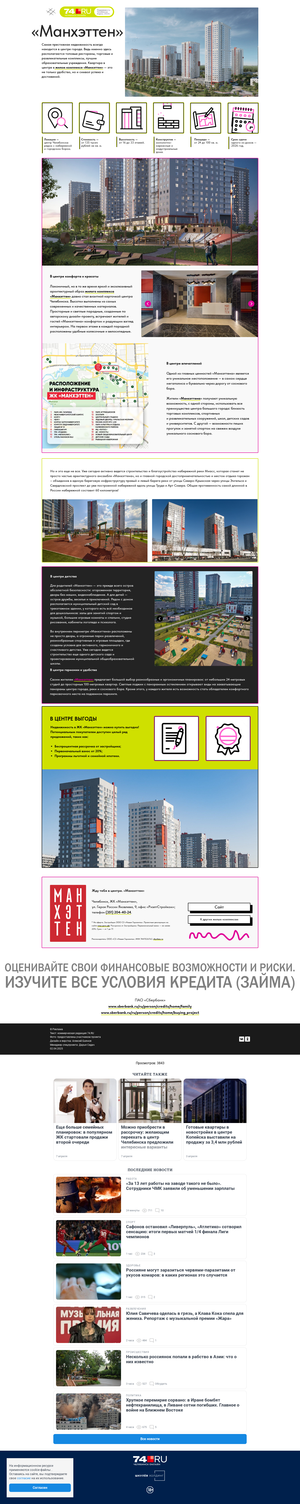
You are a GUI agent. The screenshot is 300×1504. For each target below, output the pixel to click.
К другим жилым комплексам (219, 919)
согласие (24, 1478)
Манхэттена (190, 398)
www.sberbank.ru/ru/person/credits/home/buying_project (150, 1012)
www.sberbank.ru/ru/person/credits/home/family (150, 1006)
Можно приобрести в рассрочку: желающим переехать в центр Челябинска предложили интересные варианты (147, 1137)
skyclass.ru (158, 939)
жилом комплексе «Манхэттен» (79, 67)
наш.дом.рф (104, 925)
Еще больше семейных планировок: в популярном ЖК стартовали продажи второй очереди (84, 1135)
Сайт (219, 906)
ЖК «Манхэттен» (89, 727)
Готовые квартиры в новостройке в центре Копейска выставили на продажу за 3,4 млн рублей (214, 1135)
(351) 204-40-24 (118, 912)
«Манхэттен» (84, 679)
